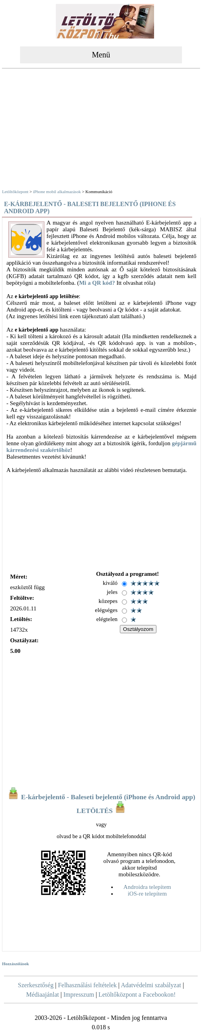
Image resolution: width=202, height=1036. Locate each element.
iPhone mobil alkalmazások (57, 191)
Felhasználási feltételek (87, 985)
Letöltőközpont (15, 191)
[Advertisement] (101, 130)
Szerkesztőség (36, 985)
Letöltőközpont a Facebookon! (137, 994)
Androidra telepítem (147, 887)
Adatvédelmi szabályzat (151, 985)
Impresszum (78, 994)
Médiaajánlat (42, 994)
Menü (101, 54)
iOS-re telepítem (147, 893)
